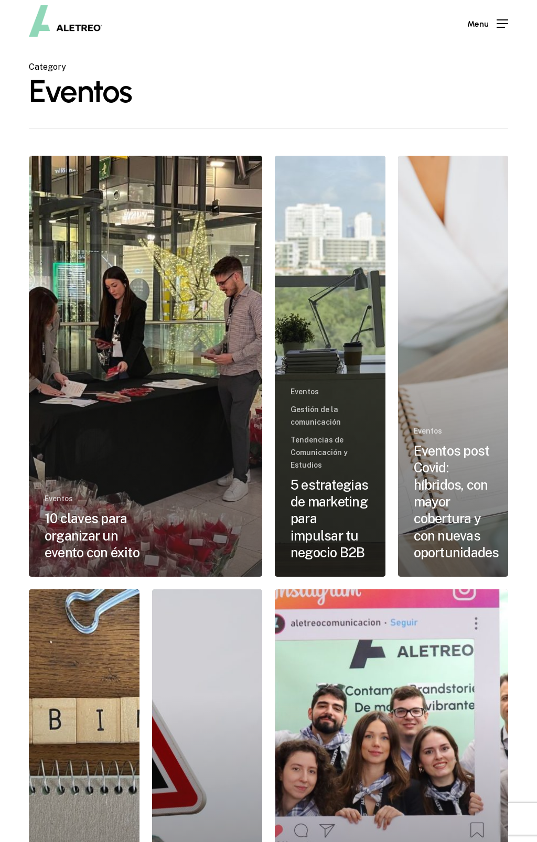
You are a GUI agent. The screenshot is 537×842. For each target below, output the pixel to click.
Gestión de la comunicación (316, 415)
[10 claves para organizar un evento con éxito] (145, 366)
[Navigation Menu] (487, 23)
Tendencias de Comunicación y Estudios (319, 452)
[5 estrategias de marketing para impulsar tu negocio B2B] (330, 366)
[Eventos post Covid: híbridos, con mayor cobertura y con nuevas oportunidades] (453, 366)
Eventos (59, 498)
